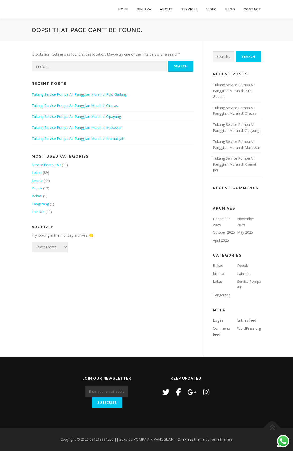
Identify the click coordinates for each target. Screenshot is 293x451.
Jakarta (37, 180)
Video (211, 9)
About (166, 9)
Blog (230, 9)
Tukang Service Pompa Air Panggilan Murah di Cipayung (76, 116)
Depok (37, 188)
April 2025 (221, 240)
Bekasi (37, 196)
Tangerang (40, 204)
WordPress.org (249, 328)
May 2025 (245, 232)
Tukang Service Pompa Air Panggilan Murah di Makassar (77, 127)
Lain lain (38, 211)
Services (189, 9)
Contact (252, 9)
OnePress (185, 439)
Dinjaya (144, 9)
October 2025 (224, 232)
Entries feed (246, 320)
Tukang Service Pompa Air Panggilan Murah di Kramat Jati (78, 138)
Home (123, 9)
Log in (218, 320)
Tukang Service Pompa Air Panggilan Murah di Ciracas (75, 105)
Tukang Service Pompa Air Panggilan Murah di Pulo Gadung (79, 94)
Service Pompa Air (46, 164)
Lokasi (37, 172)
